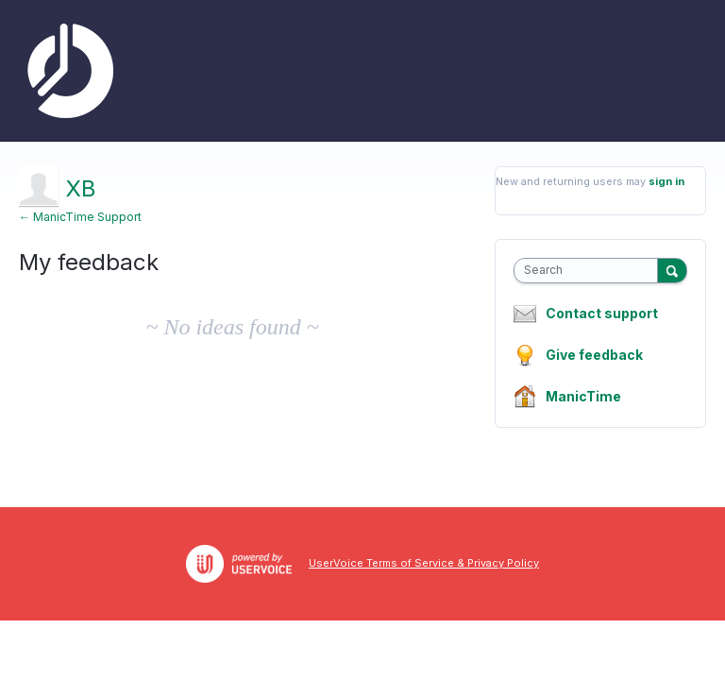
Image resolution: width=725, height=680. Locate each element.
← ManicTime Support (80, 217)
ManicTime (583, 396)
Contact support (602, 313)
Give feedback (594, 355)
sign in (666, 181)
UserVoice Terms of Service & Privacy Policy (424, 563)
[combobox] (590, 271)
